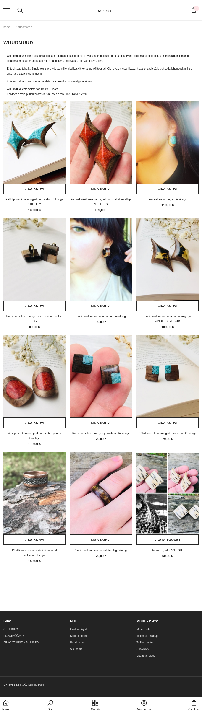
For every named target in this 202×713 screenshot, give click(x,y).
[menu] (6, 10)
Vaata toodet (168, 540)
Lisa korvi (34, 189)
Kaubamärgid (24, 27)
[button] (50, 706)
